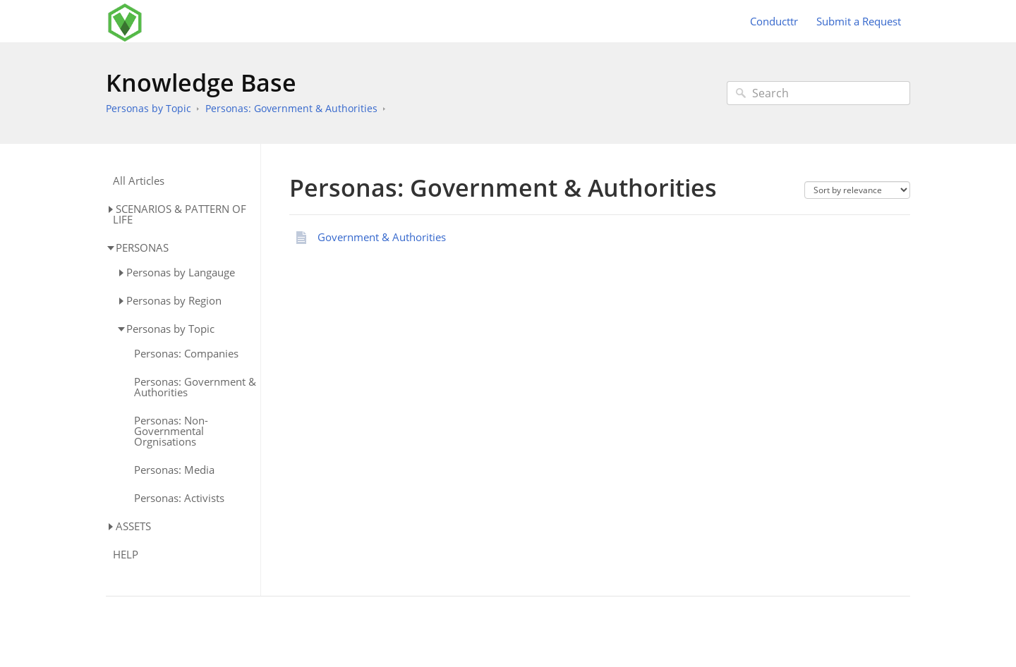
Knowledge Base (201, 82)
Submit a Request (858, 21)
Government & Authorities (382, 237)
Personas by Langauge (180, 272)
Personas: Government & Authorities (291, 108)
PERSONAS (142, 247)
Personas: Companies (186, 353)
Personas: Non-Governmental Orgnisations (171, 431)
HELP (125, 554)
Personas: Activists (179, 498)
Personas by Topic (148, 108)
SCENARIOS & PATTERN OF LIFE (179, 214)
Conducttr (774, 21)
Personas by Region (174, 300)
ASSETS (133, 526)
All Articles (138, 181)
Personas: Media (174, 470)
